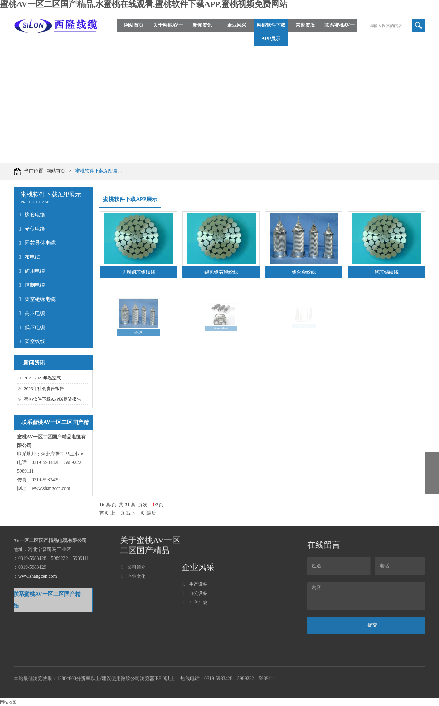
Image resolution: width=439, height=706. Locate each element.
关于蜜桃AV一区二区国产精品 (168, 32)
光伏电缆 (32, 229)
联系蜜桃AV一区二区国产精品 (339, 32)
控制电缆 (32, 285)
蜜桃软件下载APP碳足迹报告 (52, 399)
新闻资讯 (202, 25)
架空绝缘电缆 (37, 299)
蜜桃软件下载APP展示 (271, 32)
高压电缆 (32, 313)
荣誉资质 (305, 25)
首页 (104, 513)
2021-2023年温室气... (44, 377)
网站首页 (133, 25)
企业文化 (133, 553)
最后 (151, 513)
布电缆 (29, 257)
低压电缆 (32, 327)
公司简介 (133, 544)
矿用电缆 (32, 271)
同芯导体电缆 (37, 243)
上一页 (117, 513)
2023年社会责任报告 (44, 388)
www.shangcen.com (51, 488)
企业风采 (236, 25)
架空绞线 (32, 341)
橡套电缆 (32, 214)
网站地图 (8, 701)
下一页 (138, 513)
